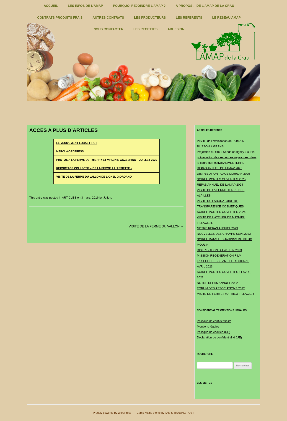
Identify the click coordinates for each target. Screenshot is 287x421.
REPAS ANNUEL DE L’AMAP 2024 (220, 184)
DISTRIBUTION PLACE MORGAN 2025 (223, 173)
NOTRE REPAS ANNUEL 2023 (217, 228)
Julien (107, 197)
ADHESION (176, 29)
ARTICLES (69, 197)
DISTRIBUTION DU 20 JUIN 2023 (219, 250)
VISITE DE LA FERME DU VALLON (156, 226)
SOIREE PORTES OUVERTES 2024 (221, 212)
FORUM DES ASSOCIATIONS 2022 (221, 288)
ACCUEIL (51, 6)
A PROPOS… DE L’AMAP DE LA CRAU (205, 6)
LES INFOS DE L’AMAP (85, 6)
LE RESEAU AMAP (226, 17)
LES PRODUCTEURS (150, 17)
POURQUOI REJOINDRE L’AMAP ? (139, 6)
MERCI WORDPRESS (70, 151)
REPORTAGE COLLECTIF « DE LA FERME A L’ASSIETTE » (94, 168)
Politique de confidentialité (214, 321)
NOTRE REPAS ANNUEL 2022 (217, 283)
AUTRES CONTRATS (108, 17)
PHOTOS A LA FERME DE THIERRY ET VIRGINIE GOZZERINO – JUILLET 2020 (106, 159)
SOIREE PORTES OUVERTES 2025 (221, 179)
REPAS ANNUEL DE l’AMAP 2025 (219, 168)
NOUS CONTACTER (108, 29)
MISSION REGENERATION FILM (219, 255)
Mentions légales (208, 326)
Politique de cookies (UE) (213, 332)
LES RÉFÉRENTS (189, 17)
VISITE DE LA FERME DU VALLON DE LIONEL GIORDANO (94, 176)
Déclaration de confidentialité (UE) (219, 337)
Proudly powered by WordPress (112, 412)
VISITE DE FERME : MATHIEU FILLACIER (225, 293)
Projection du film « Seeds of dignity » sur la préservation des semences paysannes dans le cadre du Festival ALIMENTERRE (226, 157)
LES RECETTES (145, 29)
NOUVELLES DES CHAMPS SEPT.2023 (224, 233)
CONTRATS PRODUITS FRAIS (60, 17)
